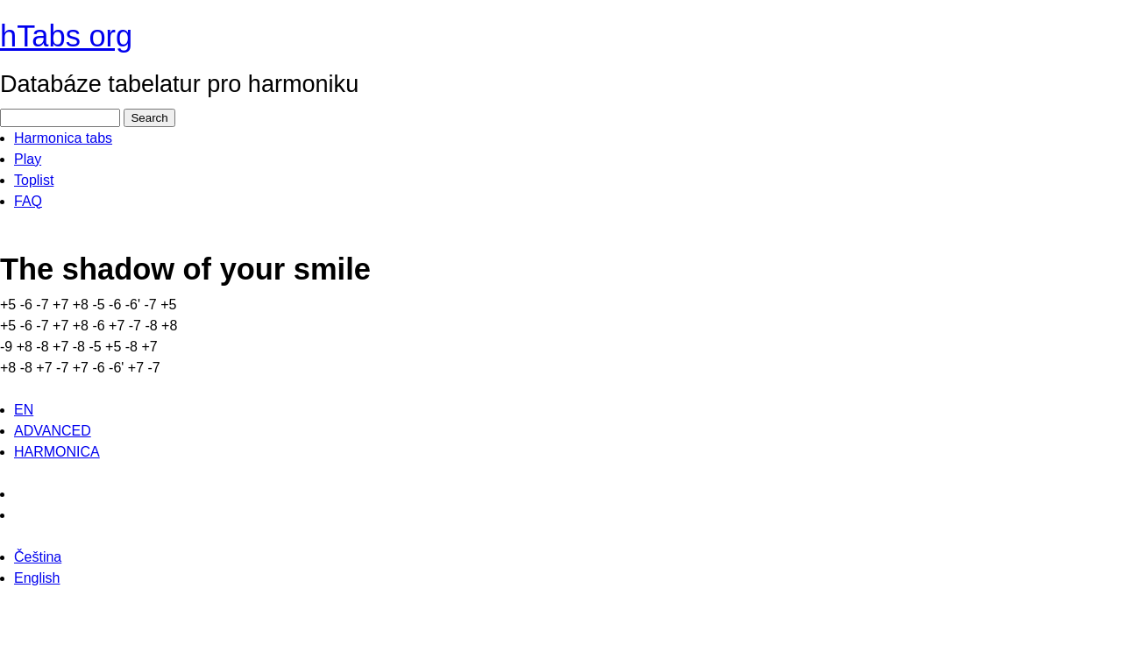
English (37, 577)
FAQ (28, 201)
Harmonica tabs (63, 138)
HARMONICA (57, 451)
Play (27, 159)
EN (23, 409)
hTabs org (66, 36)
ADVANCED (52, 430)
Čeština (37, 556)
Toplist (33, 180)
